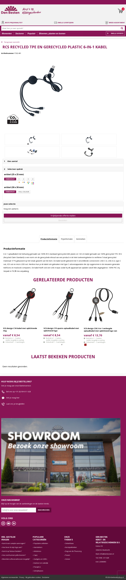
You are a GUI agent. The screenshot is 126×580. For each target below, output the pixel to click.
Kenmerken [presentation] (80, 239)
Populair (31, 34)
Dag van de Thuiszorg (73, 551)
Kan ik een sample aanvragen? (13, 543)
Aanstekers (38, 547)
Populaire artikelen (41, 543)
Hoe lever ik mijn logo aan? (12, 547)
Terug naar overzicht (11, 42)
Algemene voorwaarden (9, 577)
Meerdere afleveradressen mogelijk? (16, 559)
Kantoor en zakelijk (41, 563)
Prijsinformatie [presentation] (67, 239)
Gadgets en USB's (40, 559)
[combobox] (60, 28)
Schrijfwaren (38, 571)
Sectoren (19, 34)
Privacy (21, 577)
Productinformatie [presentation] (49, 239)
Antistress (37, 551)
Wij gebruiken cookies (33, 577)
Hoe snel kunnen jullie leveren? (14, 555)
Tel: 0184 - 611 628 (102, 558)
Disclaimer (45, 577)
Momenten (7, 34)
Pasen (67, 555)
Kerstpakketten (71, 547)
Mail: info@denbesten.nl (105, 554)
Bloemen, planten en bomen (52, 34)
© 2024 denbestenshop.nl (115, 577)
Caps (36, 555)
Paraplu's (37, 567)
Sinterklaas (69, 543)
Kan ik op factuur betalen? (12, 551)
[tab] (49, 239)
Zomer (67, 559)
